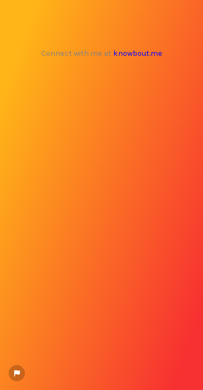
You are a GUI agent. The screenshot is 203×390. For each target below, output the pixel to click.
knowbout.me (137, 53)
